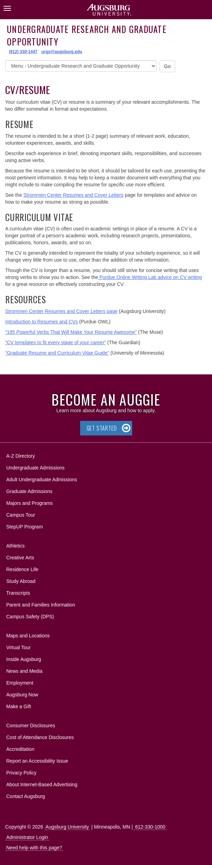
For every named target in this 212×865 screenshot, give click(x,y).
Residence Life (22, 569)
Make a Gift (18, 706)
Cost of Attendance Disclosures (40, 737)
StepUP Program (24, 526)
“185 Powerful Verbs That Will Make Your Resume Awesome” (71, 332)
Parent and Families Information (40, 605)
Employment (19, 683)
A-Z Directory (20, 456)
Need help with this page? (34, 847)
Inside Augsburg (23, 659)
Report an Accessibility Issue (37, 761)
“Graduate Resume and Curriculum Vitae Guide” (57, 353)
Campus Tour (20, 515)
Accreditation (20, 749)
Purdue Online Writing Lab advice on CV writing (150, 277)
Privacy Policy (21, 772)
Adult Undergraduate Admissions (41, 479)
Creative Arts (20, 557)
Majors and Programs (29, 502)
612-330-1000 (150, 827)
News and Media (24, 671)
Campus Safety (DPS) (30, 616)
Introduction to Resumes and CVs (41, 321)
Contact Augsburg (25, 796)
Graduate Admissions (29, 491)
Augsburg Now (22, 694)
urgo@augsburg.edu (61, 51)
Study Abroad (20, 581)
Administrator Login (27, 837)
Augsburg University (67, 827)
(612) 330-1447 (23, 51)
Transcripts (18, 593)
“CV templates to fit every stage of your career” (55, 342)
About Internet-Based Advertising (41, 784)
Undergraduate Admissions (35, 467)
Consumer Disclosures (30, 725)
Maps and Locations (28, 635)
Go (167, 66)
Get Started (102, 428)
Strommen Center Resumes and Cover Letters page (61, 311)
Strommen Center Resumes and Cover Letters (73, 195)
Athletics (15, 546)
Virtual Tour (18, 647)
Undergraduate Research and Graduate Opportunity (87, 35)
